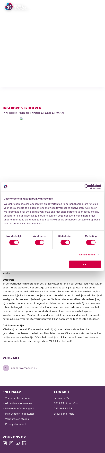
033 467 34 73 (63, 408)
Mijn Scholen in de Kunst (19, 414)
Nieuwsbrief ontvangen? (19, 408)
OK (85, 264)
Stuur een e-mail (64, 414)
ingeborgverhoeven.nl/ (20, 368)
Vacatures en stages (17, 419)
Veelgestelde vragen (17, 398)
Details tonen (87, 254)
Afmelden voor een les (18, 403)
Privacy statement (15, 424)
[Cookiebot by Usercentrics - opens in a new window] (87, 186)
